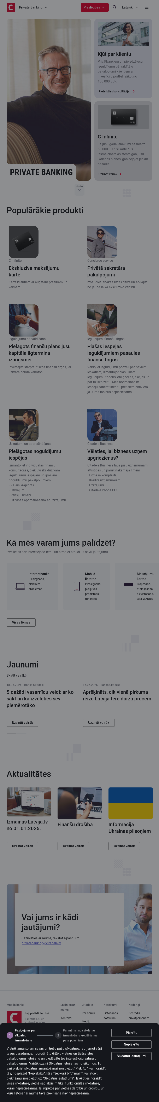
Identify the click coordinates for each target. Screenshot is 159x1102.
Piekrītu (131, 1041)
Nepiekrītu (131, 1053)
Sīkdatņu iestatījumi (131, 1064)
